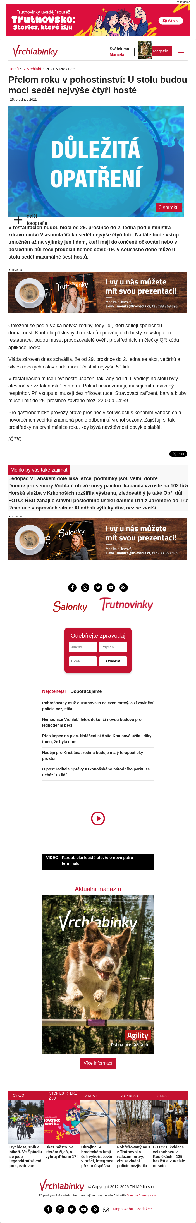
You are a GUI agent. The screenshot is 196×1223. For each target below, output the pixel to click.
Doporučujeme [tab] (86, 691)
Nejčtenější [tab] (54, 691)
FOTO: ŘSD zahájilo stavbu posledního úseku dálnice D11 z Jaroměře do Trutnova (98, 500)
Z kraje (92, 1096)
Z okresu (129, 1096)
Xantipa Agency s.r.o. (142, 1195)
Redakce (144, 1209)
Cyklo (18, 1095)
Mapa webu (123, 1209)
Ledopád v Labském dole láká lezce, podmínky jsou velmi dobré (83, 478)
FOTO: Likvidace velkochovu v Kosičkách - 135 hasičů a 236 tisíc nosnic (169, 1156)
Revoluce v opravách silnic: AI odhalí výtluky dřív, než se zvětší (82, 508)
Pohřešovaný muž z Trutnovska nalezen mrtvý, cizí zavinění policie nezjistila (133, 1156)
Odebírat (113, 661)
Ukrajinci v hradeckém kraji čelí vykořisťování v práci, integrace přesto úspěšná (98, 1156)
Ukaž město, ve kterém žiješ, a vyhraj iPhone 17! (61, 1152)
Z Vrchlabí (32, 69)
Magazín (160, 51)
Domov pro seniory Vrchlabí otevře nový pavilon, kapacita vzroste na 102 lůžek (98, 486)
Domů (13, 69)
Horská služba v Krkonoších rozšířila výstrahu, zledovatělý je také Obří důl (95, 493)
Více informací (98, 1063)
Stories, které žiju (63, 1096)
